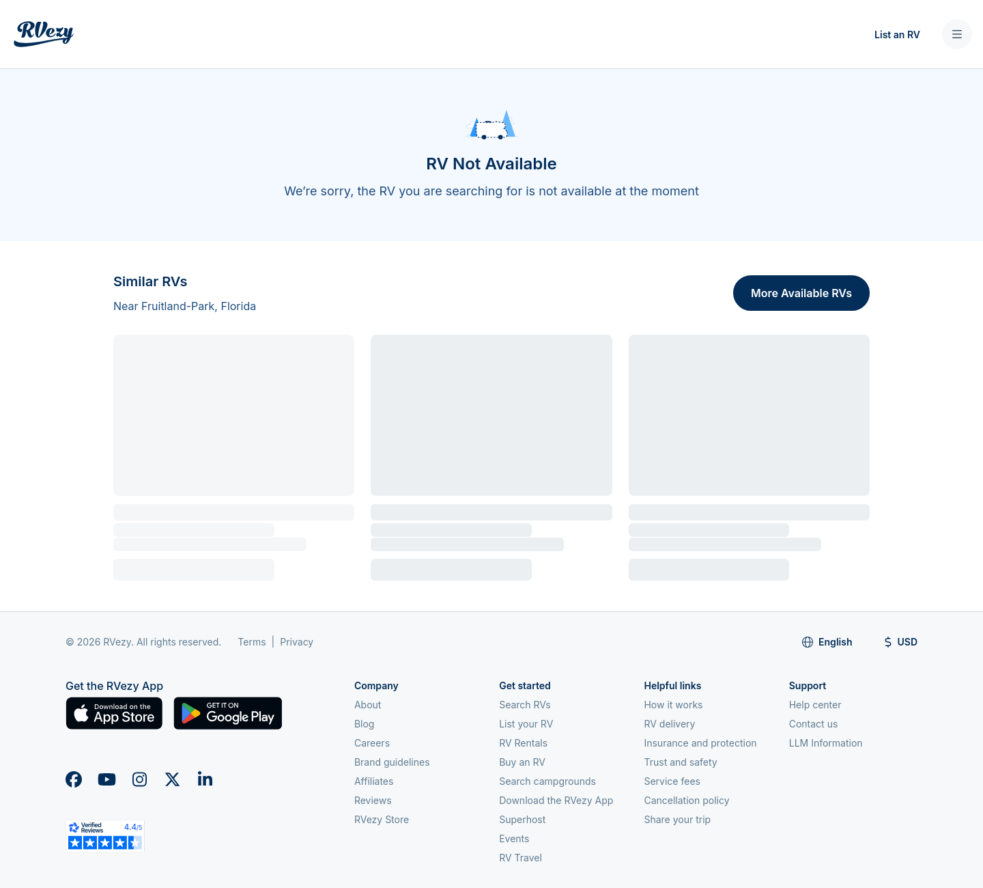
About (367, 704)
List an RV (897, 34)
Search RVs (525, 704)
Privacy (296, 642)
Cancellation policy (686, 800)
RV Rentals (523, 743)
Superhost (522, 819)
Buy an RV (522, 762)
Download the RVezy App (556, 800)
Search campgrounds (547, 781)
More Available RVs (801, 293)
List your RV (526, 724)
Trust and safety (680, 762)
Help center (815, 704)
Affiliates (374, 781)
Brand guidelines (392, 762)
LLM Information (826, 743)
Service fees (672, 781)
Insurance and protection (700, 743)
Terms (252, 642)
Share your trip (677, 819)
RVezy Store (381, 819)
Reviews (373, 800)
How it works (673, 704)
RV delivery (669, 724)
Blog (364, 724)
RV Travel (520, 857)
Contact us (813, 724)
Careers (372, 743)
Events (514, 838)
